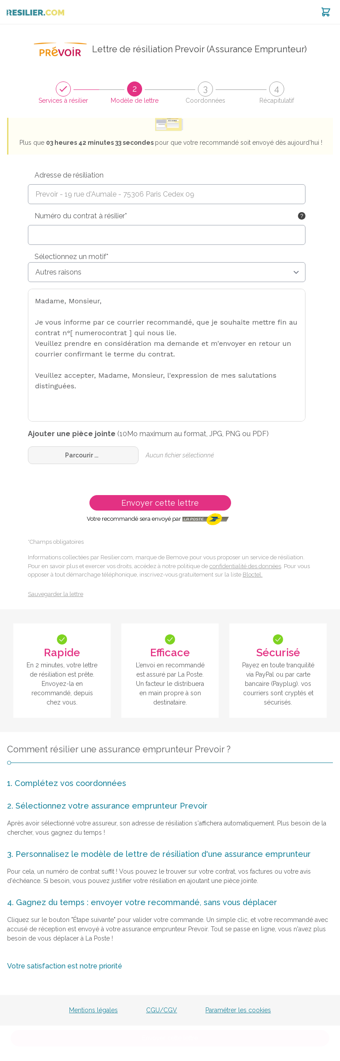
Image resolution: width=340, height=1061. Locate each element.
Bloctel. (253, 574)
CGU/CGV (161, 1010)
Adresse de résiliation (69, 175)
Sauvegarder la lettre (55, 594)
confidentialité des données (245, 566)
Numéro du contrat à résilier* (81, 216)
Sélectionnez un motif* (71, 256)
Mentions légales (93, 1010)
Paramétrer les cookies (238, 1010)
